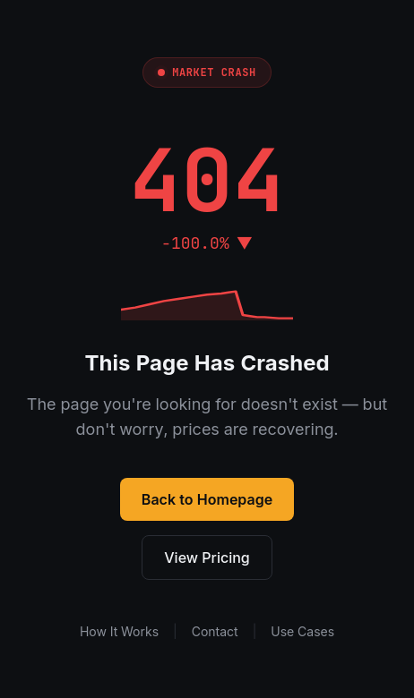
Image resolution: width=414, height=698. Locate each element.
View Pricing (207, 557)
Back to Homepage (207, 499)
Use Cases (302, 631)
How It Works (119, 631)
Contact (215, 631)
